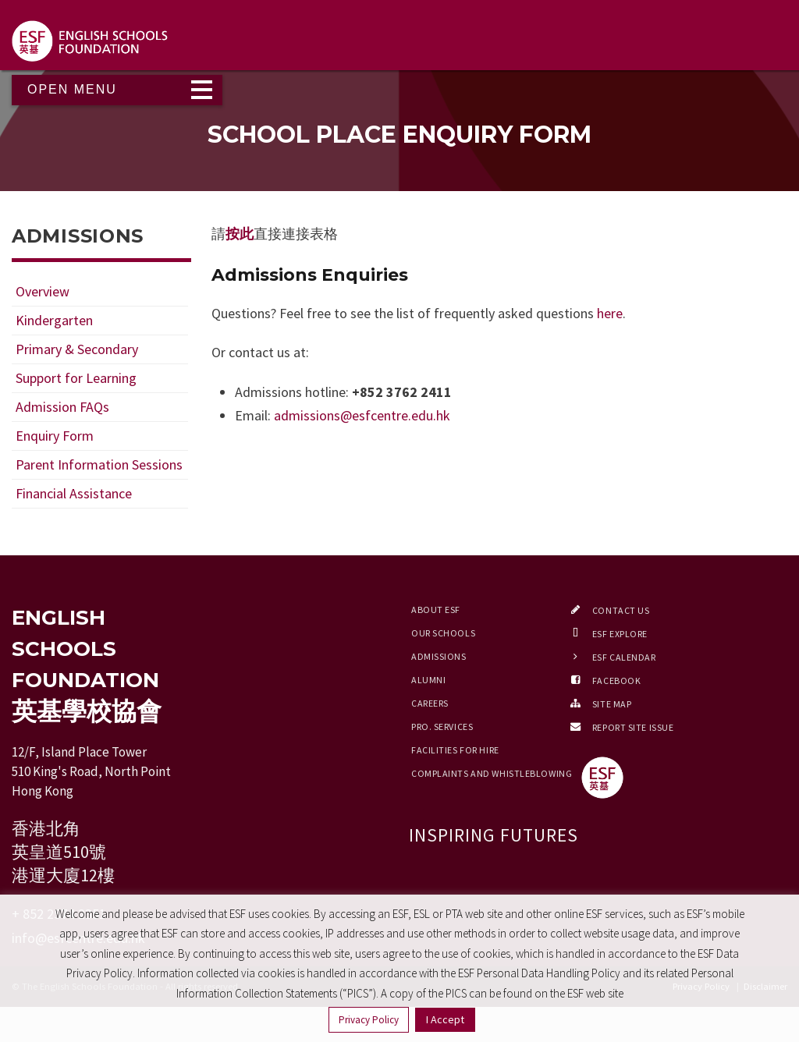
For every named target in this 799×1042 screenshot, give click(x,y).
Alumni (428, 680)
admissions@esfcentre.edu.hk (362, 415)
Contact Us (621, 610)
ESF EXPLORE (620, 634)
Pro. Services (442, 726)
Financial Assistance (74, 493)
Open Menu (72, 89)
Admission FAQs (62, 407)
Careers (430, 703)
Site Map (611, 704)
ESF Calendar (624, 657)
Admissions (439, 656)
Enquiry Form (55, 436)
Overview (42, 291)
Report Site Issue (633, 727)
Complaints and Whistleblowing (491, 773)
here (610, 313)
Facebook (616, 680)
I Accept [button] (445, 1019)
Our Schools (443, 633)
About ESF (435, 609)
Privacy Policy (369, 1019)
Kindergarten (54, 320)
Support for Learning (76, 378)
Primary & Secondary (77, 349)
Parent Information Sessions (99, 464)
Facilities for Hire (455, 750)
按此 (239, 234)
